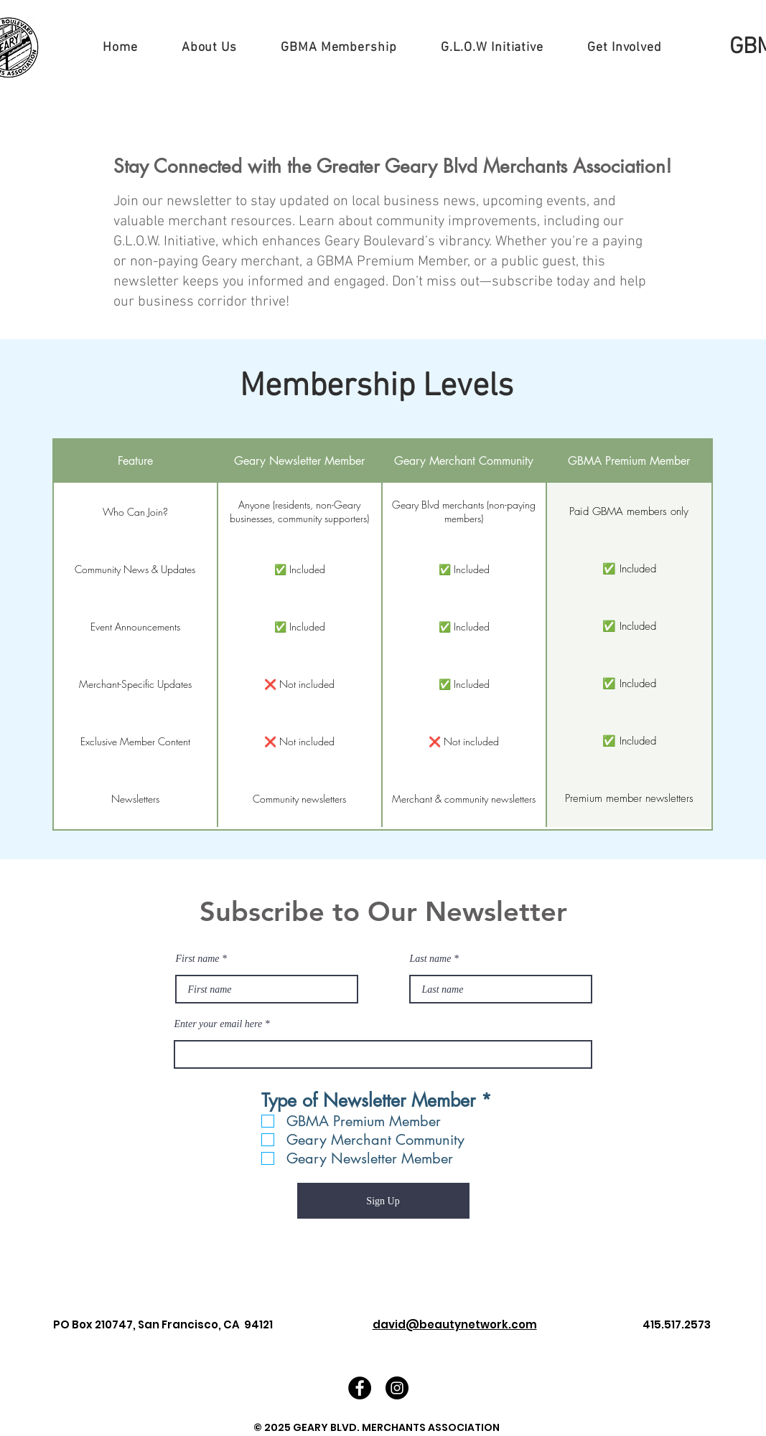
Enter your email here (218, 1024)
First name (198, 959)
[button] (209, 47)
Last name (431, 959)
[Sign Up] (383, 1201)
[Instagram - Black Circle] (397, 1387)
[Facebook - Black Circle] (359, 1387)
